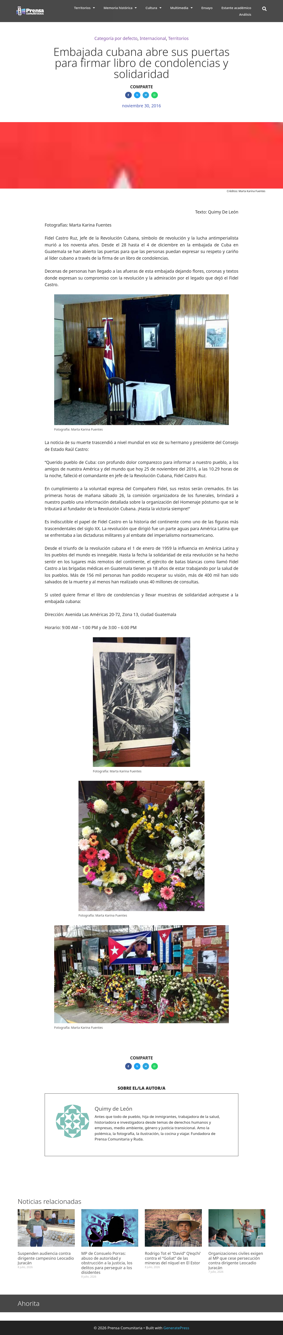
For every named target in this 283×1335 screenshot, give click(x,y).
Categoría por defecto (116, 38)
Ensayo (207, 8)
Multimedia (181, 7)
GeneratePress (176, 1327)
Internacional (153, 38)
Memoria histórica (120, 7)
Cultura (153, 7)
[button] (264, 8)
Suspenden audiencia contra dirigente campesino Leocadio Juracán (46, 1258)
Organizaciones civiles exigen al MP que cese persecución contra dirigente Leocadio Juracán (235, 1260)
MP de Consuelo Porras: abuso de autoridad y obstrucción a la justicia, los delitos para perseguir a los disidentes (106, 1263)
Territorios (84, 7)
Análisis (245, 14)
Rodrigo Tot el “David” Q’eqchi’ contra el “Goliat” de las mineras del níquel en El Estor (173, 1258)
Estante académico (236, 8)
